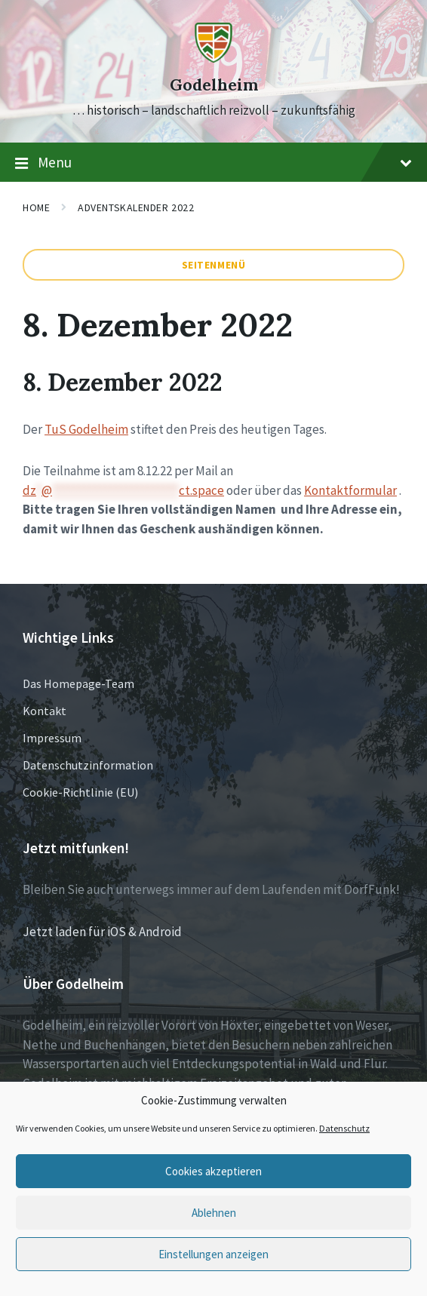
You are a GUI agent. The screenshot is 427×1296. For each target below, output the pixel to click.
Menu (213, 163)
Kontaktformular (350, 490)
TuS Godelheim (86, 429)
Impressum (52, 737)
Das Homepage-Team (78, 683)
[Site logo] (213, 58)
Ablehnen (214, 1212)
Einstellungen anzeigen (213, 1254)
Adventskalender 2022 (136, 207)
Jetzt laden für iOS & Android (102, 931)
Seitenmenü (214, 265)
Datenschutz (344, 1128)
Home (36, 207)
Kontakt (44, 710)
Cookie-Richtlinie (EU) (80, 792)
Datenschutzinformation (88, 764)
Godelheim (214, 85)
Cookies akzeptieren (213, 1171)
